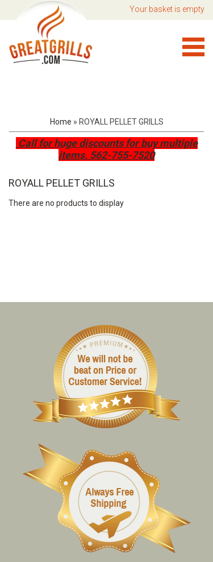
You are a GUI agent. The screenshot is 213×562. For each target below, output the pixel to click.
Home (61, 121)
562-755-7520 (122, 155)
